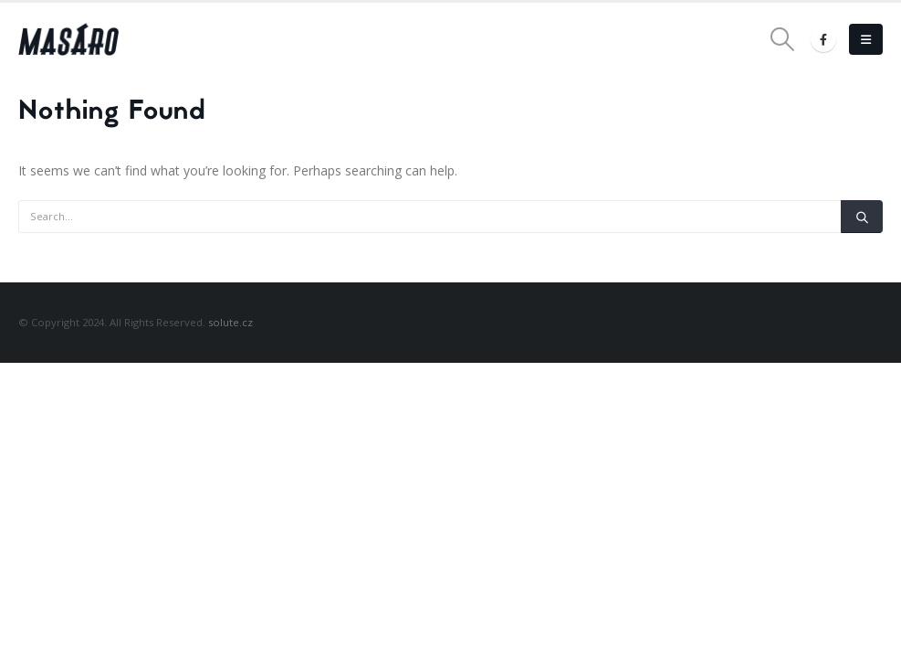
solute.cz (230, 322)
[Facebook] (823, 39)
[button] (783, 39)
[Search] (862, 216)
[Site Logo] (68, 40)
